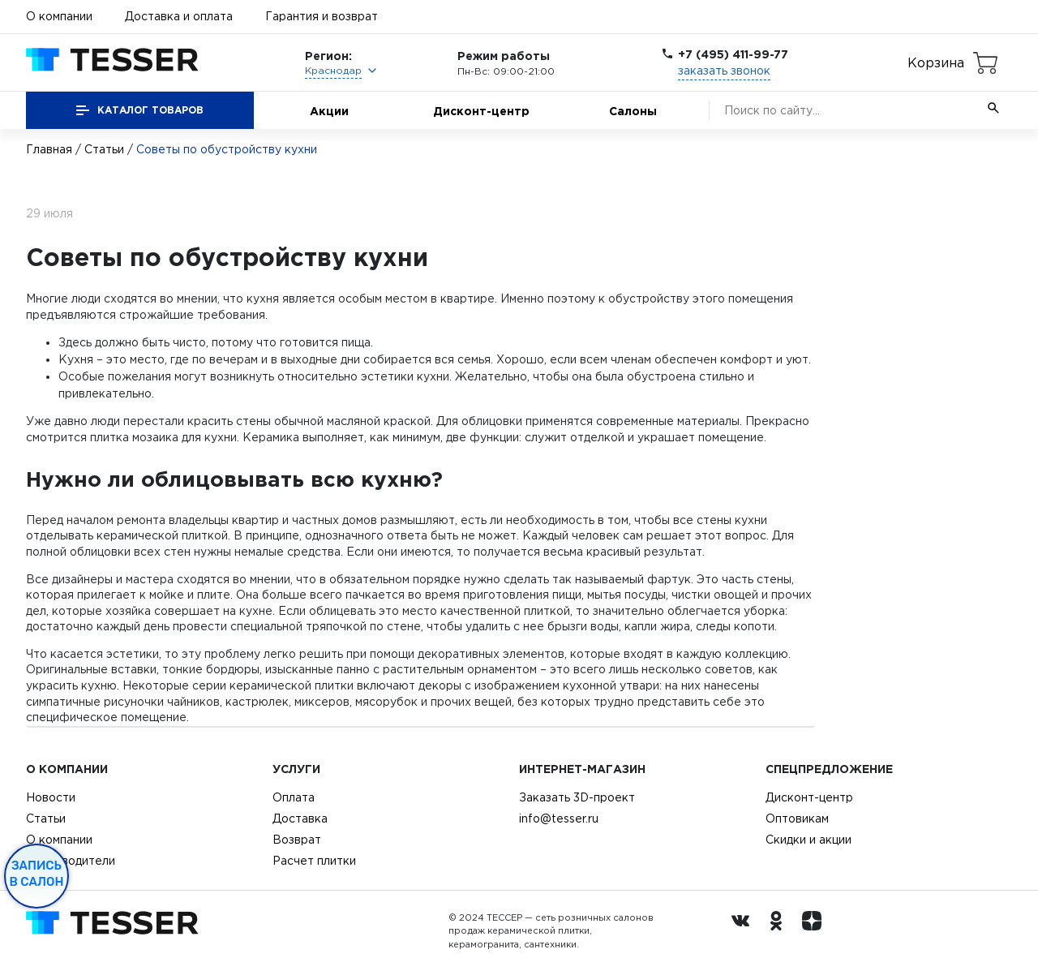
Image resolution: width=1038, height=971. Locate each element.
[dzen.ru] (816, 931)
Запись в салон (37, 873)
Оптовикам (797, 818)
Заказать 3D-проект (577, 797)
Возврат (296, 839)
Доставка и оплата (179, 16)
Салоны (633, 111)
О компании (59, 16)
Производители (70, 860)
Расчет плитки (314, 860)
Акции (329, 111)
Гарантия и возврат (321, 16)
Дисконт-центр (481, 111)
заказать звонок (724, 70)
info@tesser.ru (558, 818)
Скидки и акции (808, 839)
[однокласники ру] (780, 931)
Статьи (104, 149)
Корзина (935, 62)
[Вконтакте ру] (744, 931)
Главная (49, 149)
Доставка (300, 818)
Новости (50, 797)
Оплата (293, 797)
